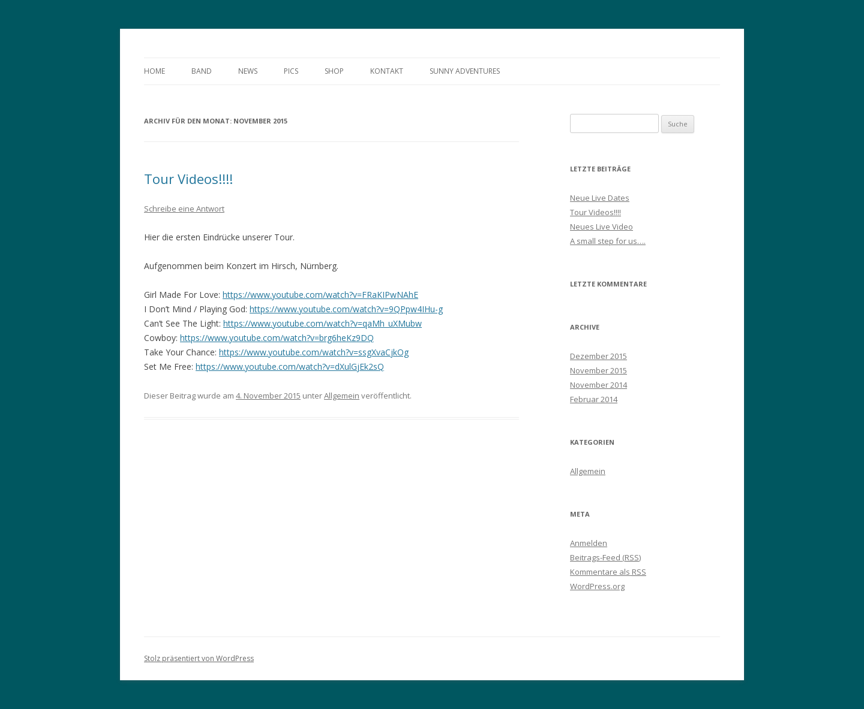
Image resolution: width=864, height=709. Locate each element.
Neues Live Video (601, 226)
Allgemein (341, 395)
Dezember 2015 (598, 356)
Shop (334, 71)
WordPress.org (597, 586)
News (247, 71)
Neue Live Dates (599, 197)
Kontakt (386, 71)
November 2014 (598, 384)
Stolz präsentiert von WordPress (199, 658)
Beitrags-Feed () (605, 557)
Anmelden (588, 543)
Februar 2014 (593, 399)
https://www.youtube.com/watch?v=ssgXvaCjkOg (314, 352)
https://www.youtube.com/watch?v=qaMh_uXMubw (322, 323)
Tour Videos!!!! (188, 179)
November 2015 (598, 370)
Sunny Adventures (465, 71)
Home (154, 71)
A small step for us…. (608, 241)
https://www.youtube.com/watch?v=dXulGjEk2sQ (290, 366)
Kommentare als (608, 571)
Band (201, 71)
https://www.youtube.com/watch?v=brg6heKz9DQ (277, 337)
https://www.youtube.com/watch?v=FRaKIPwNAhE (320, 294)
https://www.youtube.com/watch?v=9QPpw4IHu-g (346, 309)
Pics (291, 71)
